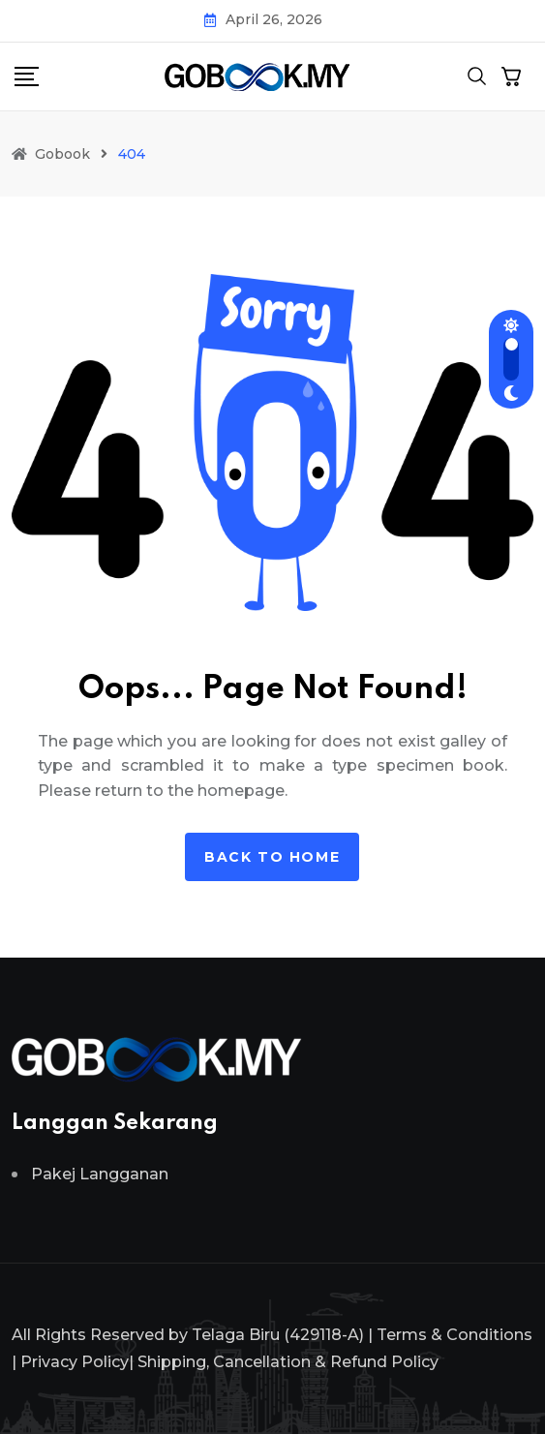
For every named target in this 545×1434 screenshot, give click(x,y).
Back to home (272, 857)
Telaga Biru (236, 1335)
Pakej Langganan (99, 1174)
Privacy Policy (74, 1362)
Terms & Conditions (454, 1335)
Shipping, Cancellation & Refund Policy (288, 1362)
